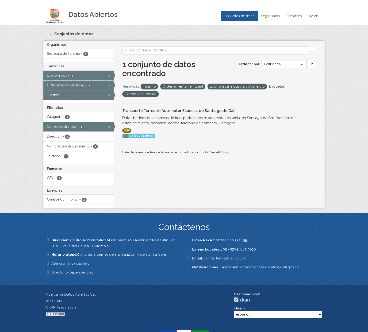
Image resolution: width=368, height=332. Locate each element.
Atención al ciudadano (70, 263)
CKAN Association (61, 307)
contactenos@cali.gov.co (225, 258)
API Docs (222, 152)
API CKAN (54, 301)
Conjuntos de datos (239, 16)
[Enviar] (312, 49)
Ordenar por (249, 64)
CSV (127, 130)
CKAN (242, 299)
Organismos (270, 16)
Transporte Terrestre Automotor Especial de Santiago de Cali (178, 110)
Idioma (239, 308)
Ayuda (313, 16)
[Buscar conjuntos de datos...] (215, 50)
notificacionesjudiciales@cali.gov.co (269, 267)
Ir (312, 64)
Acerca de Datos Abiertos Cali (71, 294)
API (206, 152)
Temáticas (294, 16)
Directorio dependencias (72, 272)
